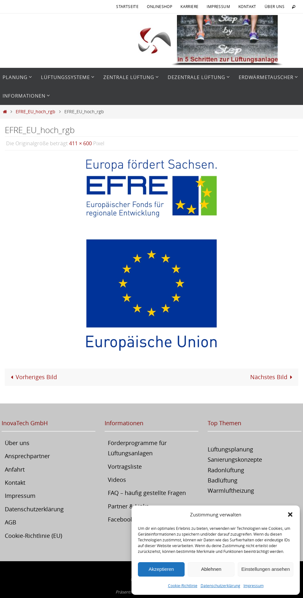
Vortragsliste (125, 466)
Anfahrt (15, 469)
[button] (290, 514)
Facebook (120, 519)
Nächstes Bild (272, 377)
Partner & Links (128, 506)
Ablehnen (211, 569)
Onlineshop (159, 6)
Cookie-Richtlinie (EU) (33, 535)
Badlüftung (222, 480)
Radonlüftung (226, 470)
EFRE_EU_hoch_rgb (35, 111)
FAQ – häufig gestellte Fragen (147, 493)
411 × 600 (80, 143)
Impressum (253, 585)
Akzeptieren (161, 569)
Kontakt (247, 6)
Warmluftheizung (231, 490)
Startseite (127, 6)
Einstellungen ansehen (265, 569)
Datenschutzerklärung (220, 585)
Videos (117, 479)
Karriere (189, 6)
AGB (10, 522)
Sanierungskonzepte (235, 459)
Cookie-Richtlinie (182, 585)
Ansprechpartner (27, 456)
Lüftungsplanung (230, 449)
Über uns (274, 6)
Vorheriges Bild (32, 377)
